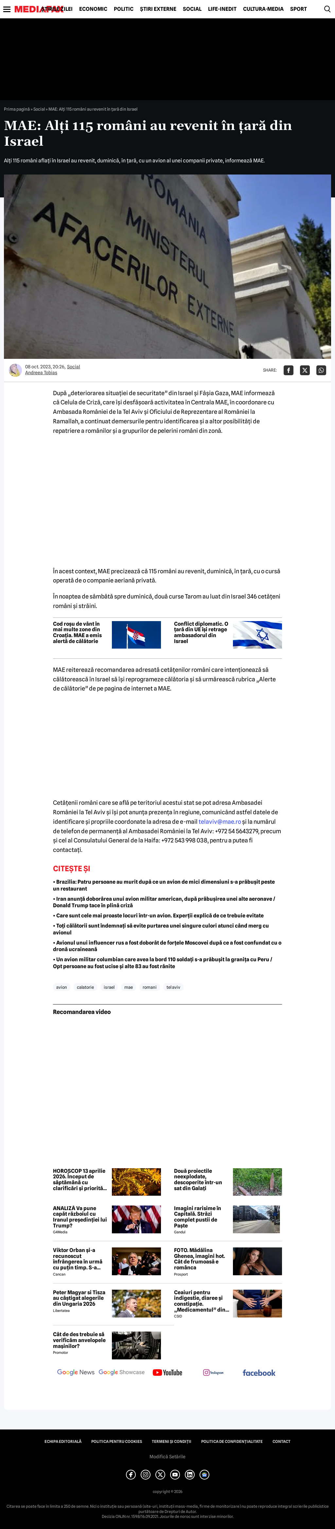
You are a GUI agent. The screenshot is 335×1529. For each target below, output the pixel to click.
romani (150, 987)
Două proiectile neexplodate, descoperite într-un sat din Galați (198, 1179)
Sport (298, 9)
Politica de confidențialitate (232, 1441)
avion (61, 987)
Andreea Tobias (41, 372)
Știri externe (158, 9)
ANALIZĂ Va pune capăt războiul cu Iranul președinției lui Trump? (80, 1217)
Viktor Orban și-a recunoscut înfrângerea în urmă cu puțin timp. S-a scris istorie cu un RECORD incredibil (77, 1258)
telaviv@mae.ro (220, 821)
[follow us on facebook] (259, 1373)
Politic (123, 9)
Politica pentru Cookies (116, 1441)
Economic (93, 9)
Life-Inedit (222, 9)
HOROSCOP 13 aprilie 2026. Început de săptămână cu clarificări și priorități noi (80, 1179)
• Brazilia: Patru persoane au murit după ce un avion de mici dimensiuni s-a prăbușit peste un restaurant (164, 885)
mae (128, 987)
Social (192, 9)
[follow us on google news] (76, 1373)
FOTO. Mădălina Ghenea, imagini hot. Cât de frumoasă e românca (199, 1258)
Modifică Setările (167, 1456)
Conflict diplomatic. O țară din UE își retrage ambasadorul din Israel (201, 632)
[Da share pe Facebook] (288, 370)
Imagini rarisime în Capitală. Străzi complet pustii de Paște (197, 1217)
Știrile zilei (57, 9)
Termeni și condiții (171, 1441)
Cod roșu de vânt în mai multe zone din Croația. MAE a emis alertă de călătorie (77, 632)
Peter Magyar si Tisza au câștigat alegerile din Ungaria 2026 (79, 1298)
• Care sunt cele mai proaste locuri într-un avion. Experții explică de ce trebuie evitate (158, 915)
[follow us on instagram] (213, 1373)
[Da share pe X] (305, 370)
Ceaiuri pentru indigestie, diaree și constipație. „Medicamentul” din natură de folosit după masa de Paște (201, 1301)
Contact (282, 1441)
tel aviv (173, 987)
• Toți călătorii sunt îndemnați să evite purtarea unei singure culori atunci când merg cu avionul (161, 929)
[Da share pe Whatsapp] (321, 370)
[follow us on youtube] (167, 1373)
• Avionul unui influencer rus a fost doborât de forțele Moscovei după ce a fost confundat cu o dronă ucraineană (167, 946)
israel (109, 987)
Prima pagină (17, 109)
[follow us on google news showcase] (122, 1373)
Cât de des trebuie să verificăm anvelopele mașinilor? (79, 1340)
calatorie (85, 987)
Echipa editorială (62, 1441)
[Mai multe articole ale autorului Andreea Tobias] (15, 370)
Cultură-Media (263, 9)
